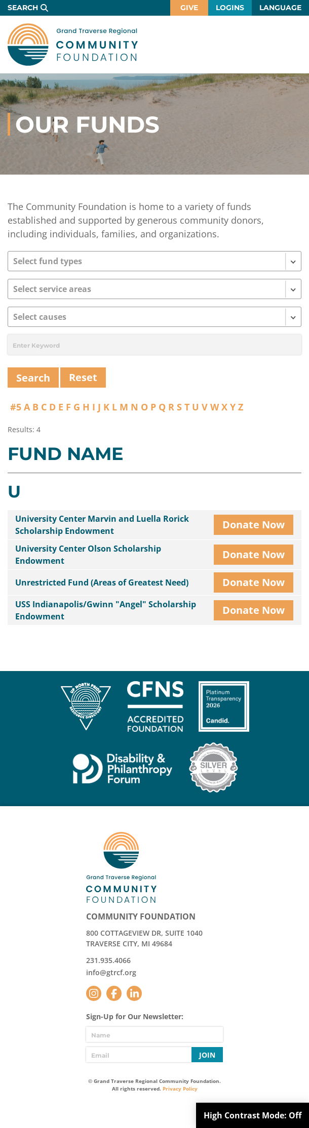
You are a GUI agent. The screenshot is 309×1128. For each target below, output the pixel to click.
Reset (83, 377)
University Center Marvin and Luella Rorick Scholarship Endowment (102, 524)
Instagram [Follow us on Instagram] (93, 993)
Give (189, 7)
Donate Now (253, 524)
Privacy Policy (180, 1088)
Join (207, 1055)
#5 (15, 407)
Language (280, 7)
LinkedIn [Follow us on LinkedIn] (134, 993)
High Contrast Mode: (252, 1115)
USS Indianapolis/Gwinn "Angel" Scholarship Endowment (105, 610)
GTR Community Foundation (73, 44)
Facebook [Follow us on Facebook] (114, 993)
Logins (230, 7)
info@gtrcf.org (111, 972)
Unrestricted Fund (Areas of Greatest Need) (101, 582)
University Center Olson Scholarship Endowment (88, 554)
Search (23, 7)
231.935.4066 (108, 960)
